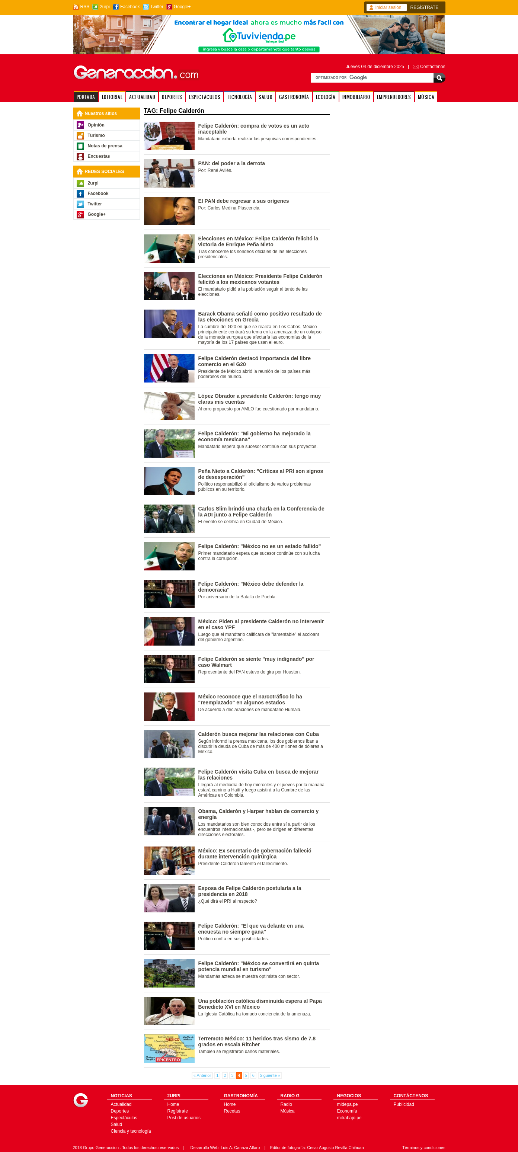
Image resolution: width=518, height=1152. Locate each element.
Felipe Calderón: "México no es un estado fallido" (259, 546)
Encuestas (99, 156)
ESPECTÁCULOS (204, 97)
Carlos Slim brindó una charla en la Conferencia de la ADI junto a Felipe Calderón (261, 512)
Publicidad (404, 1104)
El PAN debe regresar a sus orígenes (243, 201)
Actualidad (121, 1104)
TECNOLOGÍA (239, 97)
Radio (286, 1104)
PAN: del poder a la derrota (231, 163)
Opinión (96, 125)
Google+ (182, 6)
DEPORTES (172, 97)
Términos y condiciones (423, 1147)
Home (173, 1104)
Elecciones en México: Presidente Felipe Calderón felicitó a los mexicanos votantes (260, 279)
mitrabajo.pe (349, 1117)
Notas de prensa (105, 145)
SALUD (265, 97)
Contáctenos (432, 66)
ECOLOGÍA (326, 97)
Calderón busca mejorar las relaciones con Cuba (258, 734)
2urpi (105, 6)
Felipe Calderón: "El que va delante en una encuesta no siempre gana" (251, 929)
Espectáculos (124, 1117)
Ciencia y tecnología (131, 1131)
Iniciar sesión (388, 7)
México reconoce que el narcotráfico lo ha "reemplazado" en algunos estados (250, 699)
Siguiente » (270, 1075)
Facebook (130, 6)
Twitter (156, 6)
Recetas (232, 1111)
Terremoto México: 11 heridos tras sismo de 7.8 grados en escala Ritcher (257, 1041)
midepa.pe (347, 1104)
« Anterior (202, 1075)
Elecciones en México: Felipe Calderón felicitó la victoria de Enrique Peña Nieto (258, 241)
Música (288, 1111)
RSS (85, 6)
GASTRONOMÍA (294, 97)
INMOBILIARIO (356, 97)
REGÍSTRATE (424, 7)
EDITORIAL (112, 97)
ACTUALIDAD (142, 97)
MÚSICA (426, 97)
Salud (116, 1124)
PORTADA (86, 97)
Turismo (96, 135)
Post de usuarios (184, 1117)
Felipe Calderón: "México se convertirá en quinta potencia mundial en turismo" (258, 966)
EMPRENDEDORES (394, 97)
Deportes (120, 1111)
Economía (347, 1111)
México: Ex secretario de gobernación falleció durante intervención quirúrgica (254, 854)
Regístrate (177, 1111)
